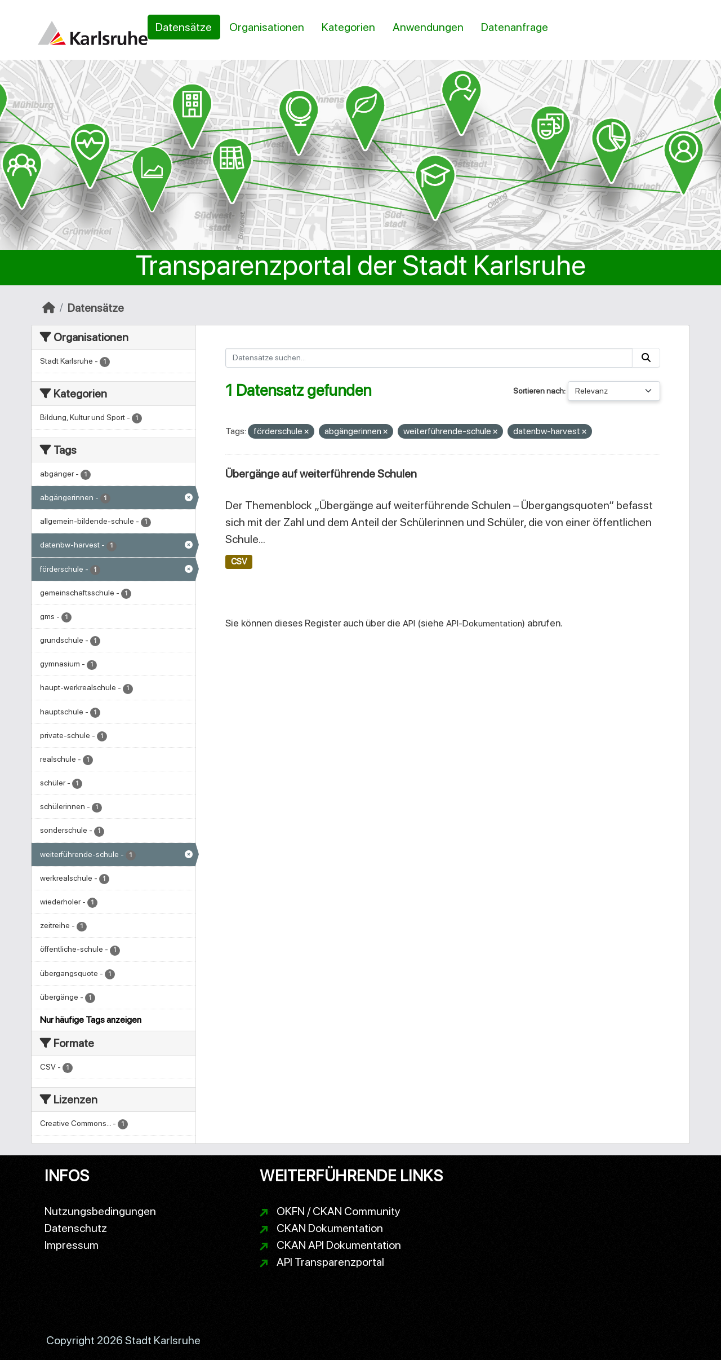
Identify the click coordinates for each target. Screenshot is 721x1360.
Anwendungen (428, 27)
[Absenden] (646, 358)
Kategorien (348, 27)
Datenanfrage (514, 27)
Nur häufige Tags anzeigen (90, 1019)
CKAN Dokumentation (330, 1228)
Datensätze (183, 27)
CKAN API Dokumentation (339, 1245)
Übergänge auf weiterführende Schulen (321, 473)
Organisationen (266, 27)
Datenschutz (75, 1228)
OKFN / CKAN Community (338, 1211)
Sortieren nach (538, 390)
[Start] (48, 308)
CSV (239, 562)
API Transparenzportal (330, 1262)
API (409, 623)
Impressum (71, 1245)
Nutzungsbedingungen (100, 1211)
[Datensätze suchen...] (429, 358)
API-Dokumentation (484, 623)
